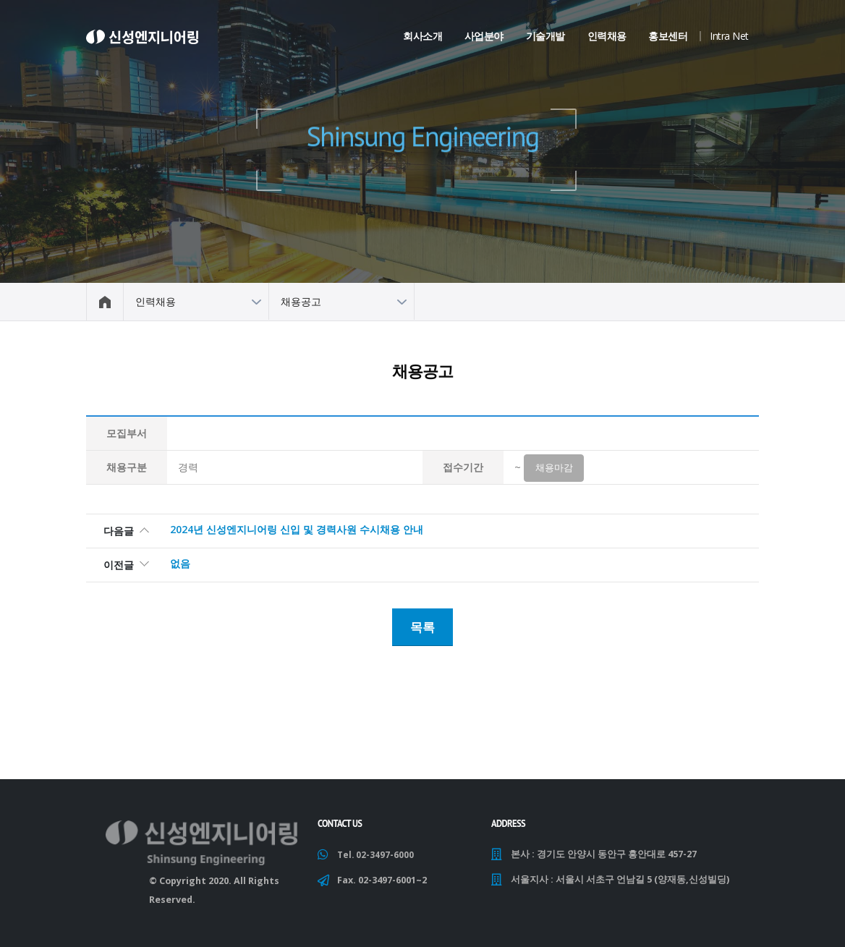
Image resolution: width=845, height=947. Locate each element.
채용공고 (301, 301)
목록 (422, 627)
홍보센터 (667, 36)
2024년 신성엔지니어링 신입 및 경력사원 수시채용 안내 (296, 531)
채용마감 (554, 469)
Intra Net (729, 36)
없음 (180, 565)
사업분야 (484, 36)
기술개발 (545, 36)
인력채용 (607, 36)
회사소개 (422, 36)
